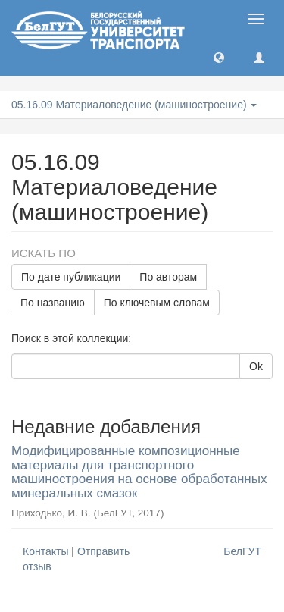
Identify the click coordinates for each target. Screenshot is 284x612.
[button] (219, 57)
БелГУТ (242, 551)
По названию (52, 303)
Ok (256, 366)
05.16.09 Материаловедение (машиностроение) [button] (134, 105)
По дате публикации (70, 277)
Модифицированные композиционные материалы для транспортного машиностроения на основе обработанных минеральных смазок (139, 472)
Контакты (45, 551)
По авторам (168, 277)
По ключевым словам (157, 303)
